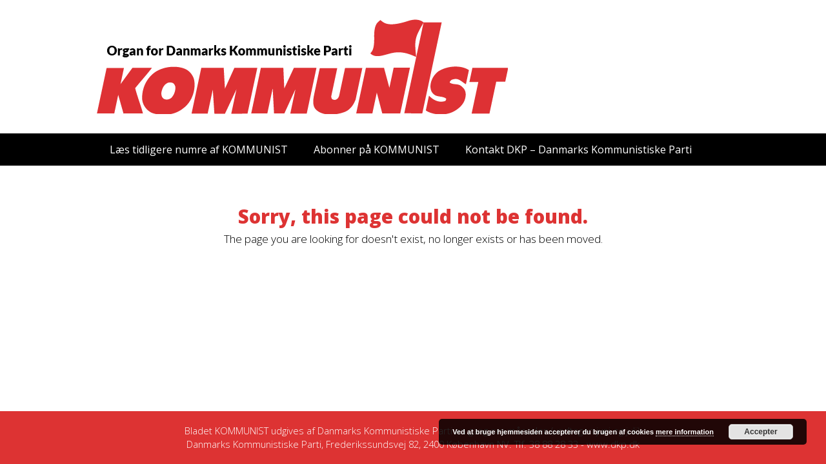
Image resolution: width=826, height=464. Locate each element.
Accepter (760, 431)
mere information (685, 432)
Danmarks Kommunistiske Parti (384, 430)
